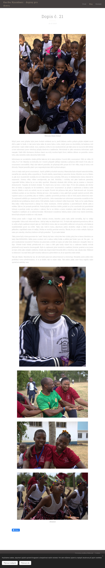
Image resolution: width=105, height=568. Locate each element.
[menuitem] (86, 4)
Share (16, 530)
